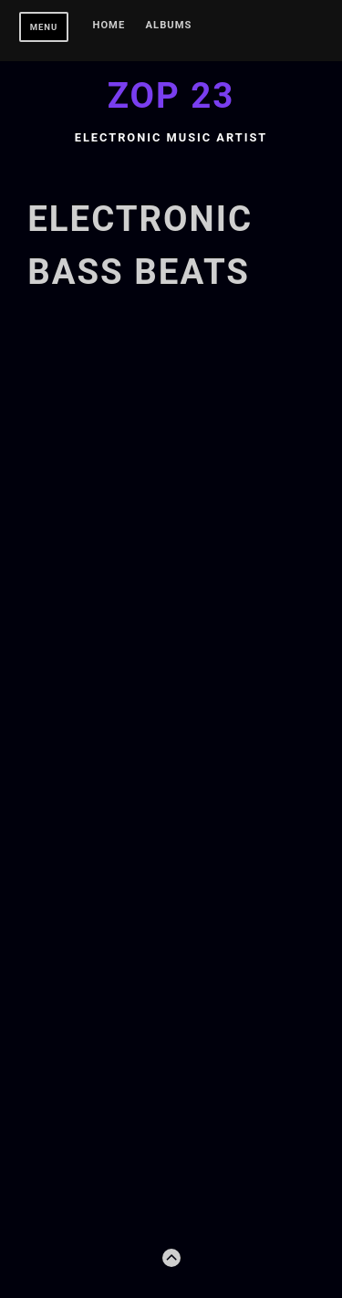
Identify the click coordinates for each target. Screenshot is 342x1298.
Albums (169, 25)
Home (109, 25)
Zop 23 (171, 95)
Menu (44, 27)
